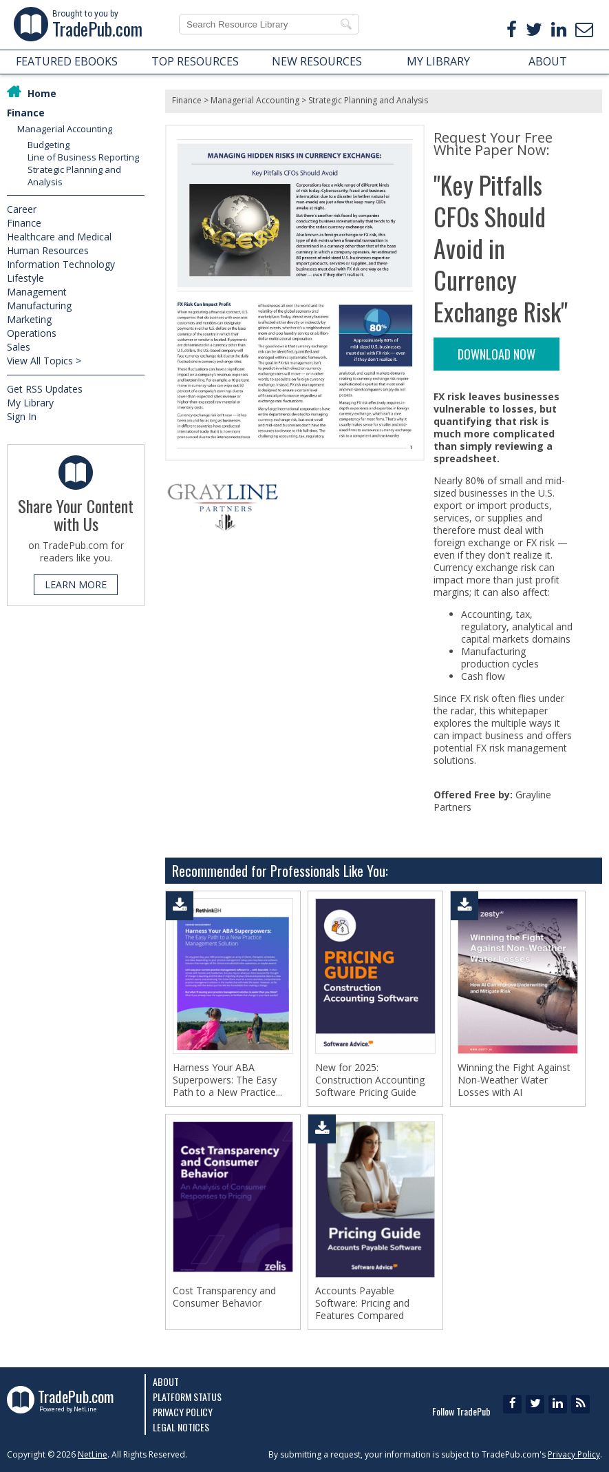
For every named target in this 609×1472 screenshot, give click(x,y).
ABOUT (547, 61)
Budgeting (49, 144)
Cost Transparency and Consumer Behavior (224, 1297)
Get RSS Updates (45, 388)
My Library (30, 402)
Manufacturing (39, 305)
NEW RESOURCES (317, 61)
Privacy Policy (183, 1411)
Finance (26, 112)
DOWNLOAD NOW (496, 354)
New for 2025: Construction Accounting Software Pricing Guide (370, 1080)
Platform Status (187, 1396)
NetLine (92, 1454)
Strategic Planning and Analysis (368, 100)
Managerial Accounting (64, 129)
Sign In (21, 416)
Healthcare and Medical (59, 236)
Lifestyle (25, 277)
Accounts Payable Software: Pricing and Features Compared (362, 1303)
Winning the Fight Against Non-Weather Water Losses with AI (514, 1080)
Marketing (29, 319)
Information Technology (61, 264)
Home (42, 93)
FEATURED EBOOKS (67, 61)
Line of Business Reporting (83, 157)
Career (21, 209)
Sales (18, 346)
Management (37, 291)
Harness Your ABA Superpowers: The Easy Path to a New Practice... (227, 1080)
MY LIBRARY (438, 61)
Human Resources (48, 250)
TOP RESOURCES (195, 61)
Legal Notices (181, 1427)
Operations (31, 333)
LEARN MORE (76, 584)
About (166, 1381)
